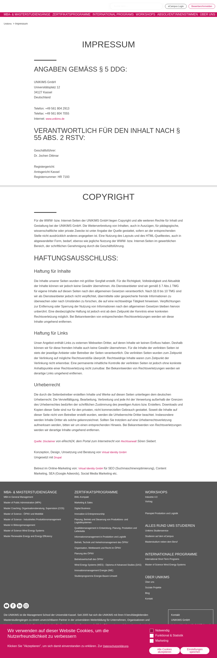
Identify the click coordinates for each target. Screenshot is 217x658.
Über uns (150, 581)
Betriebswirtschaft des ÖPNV (91, 559)
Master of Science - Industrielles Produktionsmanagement (36, 522)
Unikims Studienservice (158, 530)
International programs (107, 18)
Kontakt (149, 598)
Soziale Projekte (154, 587)
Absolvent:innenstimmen (176, 18)
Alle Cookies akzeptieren (164, 650)
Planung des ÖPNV (86, 553)
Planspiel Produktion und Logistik (164, 513)
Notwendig (162, 629)
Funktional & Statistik (169, 634)
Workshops (139, 18)
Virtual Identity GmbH (116, 452)
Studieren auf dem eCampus (161, 536)
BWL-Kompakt (83, 497)
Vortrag (149, 501)
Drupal (58, 457)
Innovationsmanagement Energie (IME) (97, 573)
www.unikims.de (56, 118)
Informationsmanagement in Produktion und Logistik (104, 536)
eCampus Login (168, 5)
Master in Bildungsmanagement (22, 528)
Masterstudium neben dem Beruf (163, 541)
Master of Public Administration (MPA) (25, 502)
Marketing (161, 639)
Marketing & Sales (85, 502)
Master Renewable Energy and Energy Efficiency (31, 539)
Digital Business (84, 508)
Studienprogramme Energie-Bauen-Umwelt (99, 579)
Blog (147, 593)
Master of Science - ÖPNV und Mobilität (26, 516)
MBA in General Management (20, 497)
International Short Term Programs (164, 559)
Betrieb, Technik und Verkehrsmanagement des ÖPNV (105, 542)
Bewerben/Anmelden (199, 5)
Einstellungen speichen (195, 650)
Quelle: (39, 441)
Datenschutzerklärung (117, 645)
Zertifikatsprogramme (66, 18)
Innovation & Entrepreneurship (92, 513)
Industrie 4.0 (152, 497)
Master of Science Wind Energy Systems (27, 533)
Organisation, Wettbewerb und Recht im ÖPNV (101, 547)
